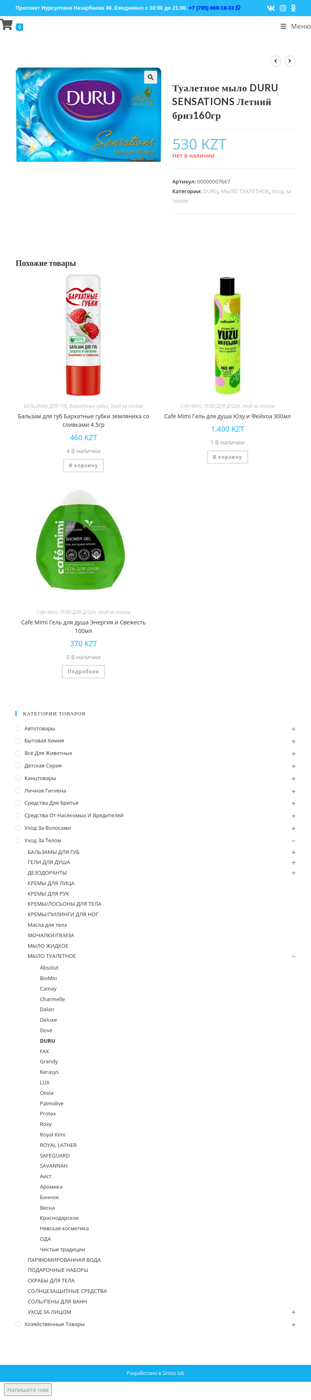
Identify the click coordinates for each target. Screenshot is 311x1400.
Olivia (46, 1092)
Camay (48, 988)
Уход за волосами (47, 827)
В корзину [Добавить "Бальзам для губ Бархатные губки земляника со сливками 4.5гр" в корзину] (83, 465)
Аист (45, 1176)
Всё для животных (48, 753)
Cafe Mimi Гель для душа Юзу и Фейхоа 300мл (227, 416)
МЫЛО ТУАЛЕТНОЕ (245, 191)
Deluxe (48, 1019)
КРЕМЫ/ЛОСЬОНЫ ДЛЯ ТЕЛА (64, 903)
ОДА (45, 1238)
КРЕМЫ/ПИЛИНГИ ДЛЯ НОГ (63, 914)
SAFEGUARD (55, 1155)
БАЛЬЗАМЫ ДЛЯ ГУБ (45, 406)
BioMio (48, 978)
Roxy (45, 1124)
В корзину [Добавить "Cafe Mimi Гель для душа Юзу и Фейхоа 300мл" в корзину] (227, 456)
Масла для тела (47, 924)
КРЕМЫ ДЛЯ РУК (48, 893)
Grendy (49, 1061)
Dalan (47, 1009)
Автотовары (39, 728)
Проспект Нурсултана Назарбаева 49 (63, 8)
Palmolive (52, 1103)
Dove (46, 1030)
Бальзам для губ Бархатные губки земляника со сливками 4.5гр (83, 420)
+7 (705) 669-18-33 (214, 8)
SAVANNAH (54, 1165)
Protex (48, 1113)
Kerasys (49, 1071)
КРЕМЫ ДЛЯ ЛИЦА (51, 883)
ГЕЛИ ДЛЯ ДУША (222, 406)
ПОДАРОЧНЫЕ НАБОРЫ (58, 1269)
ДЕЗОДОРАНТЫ (47, 872)
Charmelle (52, 999)
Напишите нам (28, 1390)
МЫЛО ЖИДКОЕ (48, 945)
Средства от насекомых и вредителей (74, 815)
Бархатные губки (88, 406)
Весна (47, 1207)
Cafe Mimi (191, 406)
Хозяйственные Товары (54, 1324)
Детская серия (43, 765)
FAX (44, 1051)
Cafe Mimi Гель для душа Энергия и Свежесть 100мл (83, 626)
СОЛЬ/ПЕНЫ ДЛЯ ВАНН (57, 1301)
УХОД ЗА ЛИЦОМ (49, 1312)
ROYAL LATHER (58, 1145)
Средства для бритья (51, 802)
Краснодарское (59, 1217)
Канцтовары (40, 778)
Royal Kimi (52, 1134)
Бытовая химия (44, 740)
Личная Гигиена (45, 790)
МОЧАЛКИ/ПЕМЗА (51, 935)
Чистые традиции (62, 1249)
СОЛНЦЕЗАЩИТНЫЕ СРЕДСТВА (67, 1291)
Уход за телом (127, 406)
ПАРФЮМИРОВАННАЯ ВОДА (64, 1259)
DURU (210, 191)
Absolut (49, 967)
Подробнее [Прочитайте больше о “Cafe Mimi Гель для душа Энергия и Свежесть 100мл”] (83, 671)
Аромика (51, 1186)
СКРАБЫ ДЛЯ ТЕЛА (51, 1280)
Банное (49, 1197)
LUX (44, 1082)
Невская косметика (64, 1228)
